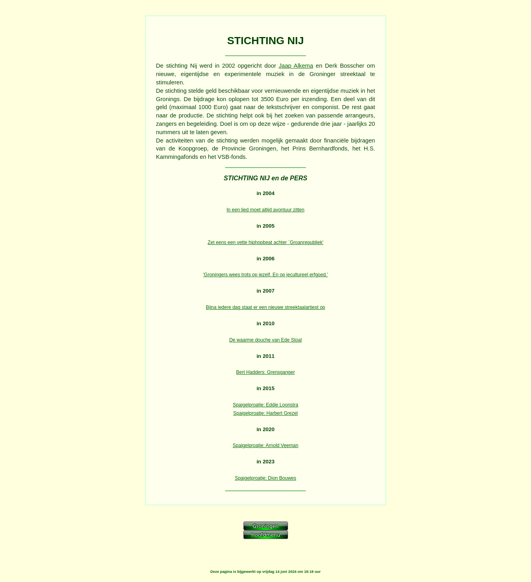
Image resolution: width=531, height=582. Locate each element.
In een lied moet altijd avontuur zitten (265, 210)
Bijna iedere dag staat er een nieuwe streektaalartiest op (265, 307)
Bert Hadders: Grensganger (265, 372)
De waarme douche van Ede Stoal (265, 340)
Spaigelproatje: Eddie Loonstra (265, 405)
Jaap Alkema (296, 65)
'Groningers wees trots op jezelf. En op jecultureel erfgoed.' (265, 274)
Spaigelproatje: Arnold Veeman (265, 445)
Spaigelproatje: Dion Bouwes (265, 478)
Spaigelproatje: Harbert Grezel (265, 413)
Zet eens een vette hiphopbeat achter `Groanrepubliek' (265, 242)
